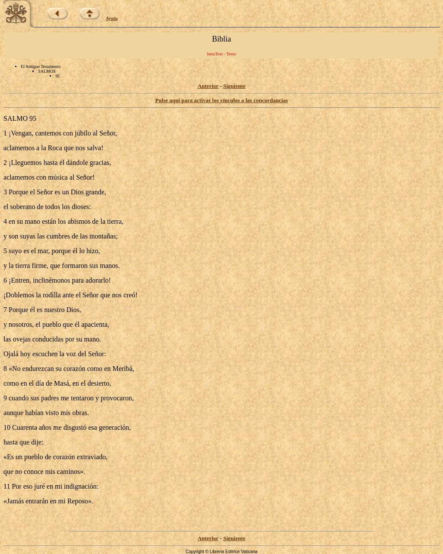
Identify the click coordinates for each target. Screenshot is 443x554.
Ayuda (112, 18)
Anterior (208, 86)
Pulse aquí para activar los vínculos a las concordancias (221, 100)
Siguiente (234, 86)
